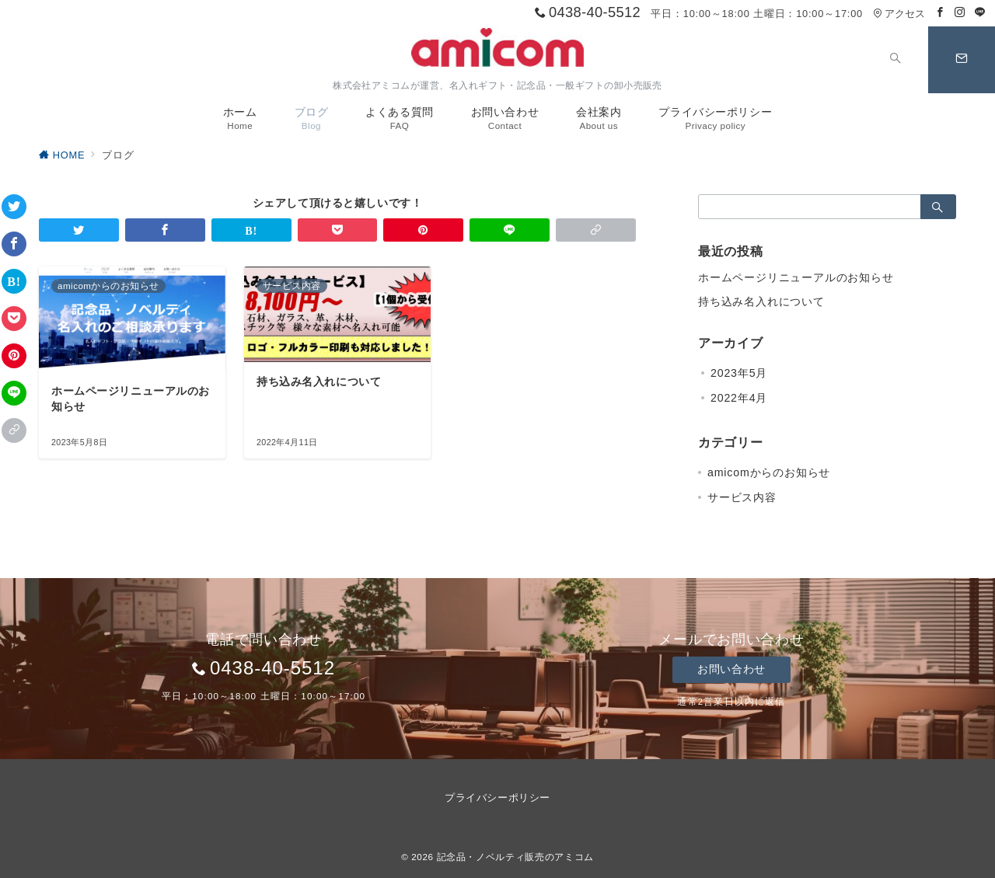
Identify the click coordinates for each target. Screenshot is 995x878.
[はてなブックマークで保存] (14, 281)
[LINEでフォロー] (980, 13)
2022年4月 (738, 398)
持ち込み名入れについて (761, 301)
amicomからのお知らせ (768, 472)
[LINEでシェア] (14, 393)
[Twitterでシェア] (14, 206)
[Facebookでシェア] (14, 244)
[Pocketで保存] (14, 318)
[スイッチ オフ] (895, 60)
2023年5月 (738, 373)
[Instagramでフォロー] (960, 13)
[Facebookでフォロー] (940, 13)
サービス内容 (742, 497)
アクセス (899, 13)
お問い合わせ (731, 669)
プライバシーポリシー (497, 797)
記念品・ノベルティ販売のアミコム (515, 857)
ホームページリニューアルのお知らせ (796, 277)
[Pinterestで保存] (14, 355)
